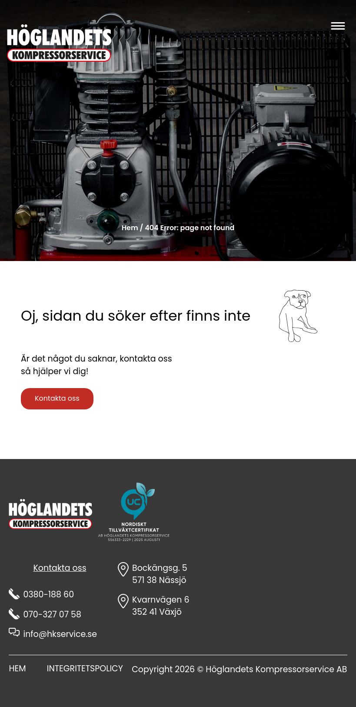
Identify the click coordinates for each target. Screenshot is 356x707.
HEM (17, 668)
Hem (130, 228)
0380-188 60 (48, 594)
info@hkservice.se (60, 634)
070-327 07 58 (52, 614)
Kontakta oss (57, 398)
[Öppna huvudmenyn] (337, 25)
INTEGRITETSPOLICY (85, 668)
